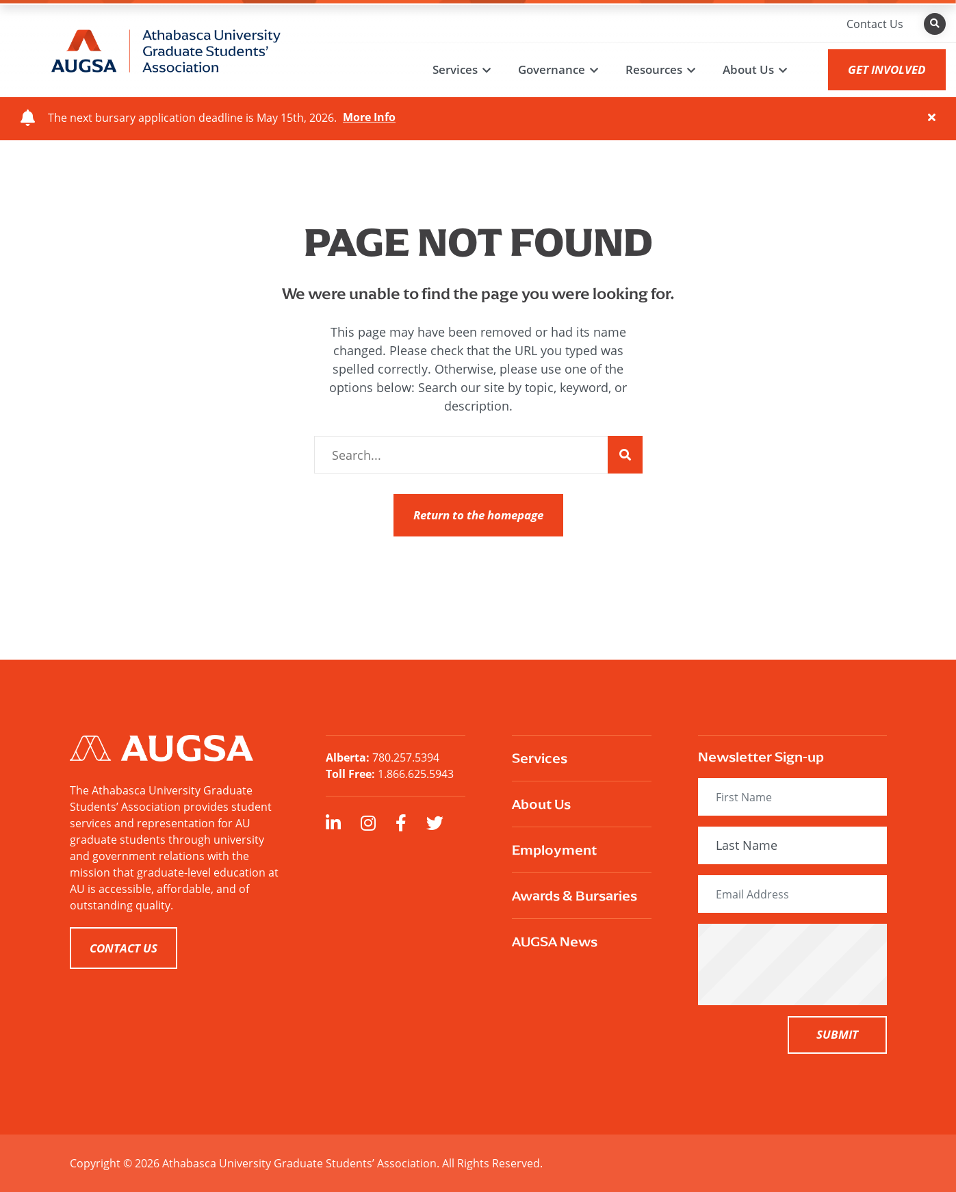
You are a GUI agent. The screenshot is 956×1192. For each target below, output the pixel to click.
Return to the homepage (478, 515)
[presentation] (816, 964)
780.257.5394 (405, 757)
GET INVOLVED (887, 69)
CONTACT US (123, 948)
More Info (369, 117)
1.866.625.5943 (416, 773)
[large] (333, 822)
